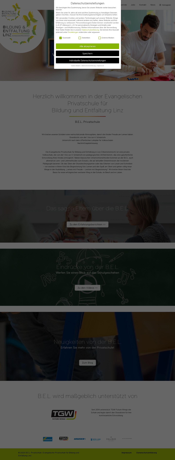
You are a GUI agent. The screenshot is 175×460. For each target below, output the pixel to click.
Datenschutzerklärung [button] (89, 65)
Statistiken (84, 37)
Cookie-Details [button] (75, 65)
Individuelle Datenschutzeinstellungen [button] (87, 60)
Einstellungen (73, 32)
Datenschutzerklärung (90, 30)
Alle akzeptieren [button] (88, 46)
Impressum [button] (100, 65)
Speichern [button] (87, 53)
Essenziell (64, 37)
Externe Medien (106, 37)
